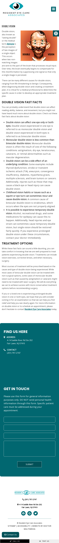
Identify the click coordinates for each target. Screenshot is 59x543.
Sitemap (12, 526)
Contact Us (10, 534)
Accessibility (24, 526)
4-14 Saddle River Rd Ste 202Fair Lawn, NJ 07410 (20, 342)
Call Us (15, 541)
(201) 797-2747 (13, 353)
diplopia (10, 44)
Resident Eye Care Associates (38, 309)
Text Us (44, 541)
